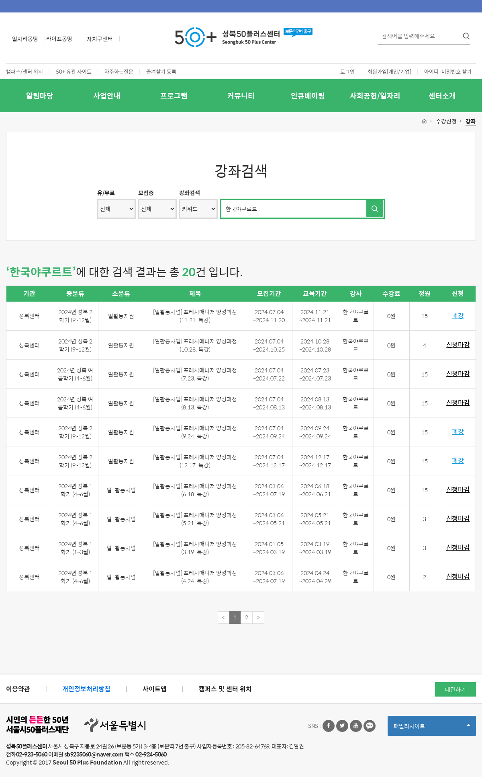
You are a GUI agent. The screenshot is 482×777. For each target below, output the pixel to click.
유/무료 (106, 193)
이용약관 (18, 689)
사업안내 (106, 95)
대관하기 (455, 689)
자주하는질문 (118, 71)
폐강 (458, 316)
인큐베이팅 (308, 95)
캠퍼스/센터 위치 (24, 71)
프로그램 (174, 95)
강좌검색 (189, 193)
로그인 (347, 71)
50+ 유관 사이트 (74, 71)
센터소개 (442, 95)
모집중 (146, 193)
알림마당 (39, 95)
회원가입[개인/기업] (389, 71)
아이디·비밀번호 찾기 (448, 71)
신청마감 (458, 344)
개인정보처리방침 (86, 689)
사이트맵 (155, 689)
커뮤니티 (241, 95)
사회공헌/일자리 (375, 95)
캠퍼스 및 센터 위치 (225, 689)
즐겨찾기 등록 (161, 71)
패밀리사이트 (432, 728)
